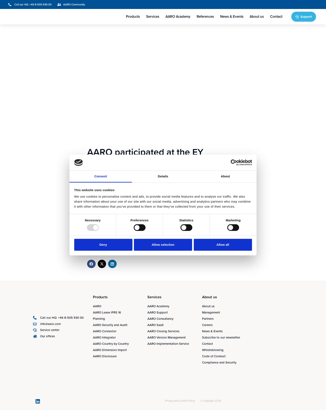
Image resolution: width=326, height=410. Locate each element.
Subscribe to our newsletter (221, 337)
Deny (103, 244)
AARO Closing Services (163, 331)
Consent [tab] (100, 176)
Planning (99, 318)
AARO (97, 306)
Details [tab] (163, 176)
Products (133, 16)
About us (257, 16)
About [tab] (225, 176)
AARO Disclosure (105, 356)
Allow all (222, 244)
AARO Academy (177, 16)
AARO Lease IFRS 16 (107, 312)
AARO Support (157, 312)
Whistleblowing (213, 350)
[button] (91, 264)
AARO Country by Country (111, 343)
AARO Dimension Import (110, 350)
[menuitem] (295, 4)
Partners (208, 318)
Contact (276, 16)
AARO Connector (104, 331)
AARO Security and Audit (110, 325)
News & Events (231, 16)
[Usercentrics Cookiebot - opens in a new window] (234, 162)
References (205, 16)
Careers (207, 325)
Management (211, 312)
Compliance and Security (219, 362)
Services (152, 16)
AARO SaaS (155, 325)
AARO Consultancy (160, 318)
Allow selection (163, 244)
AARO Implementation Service (168, 343)
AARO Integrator (104, 337)
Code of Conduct (214, 356)
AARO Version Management (166, 337)
